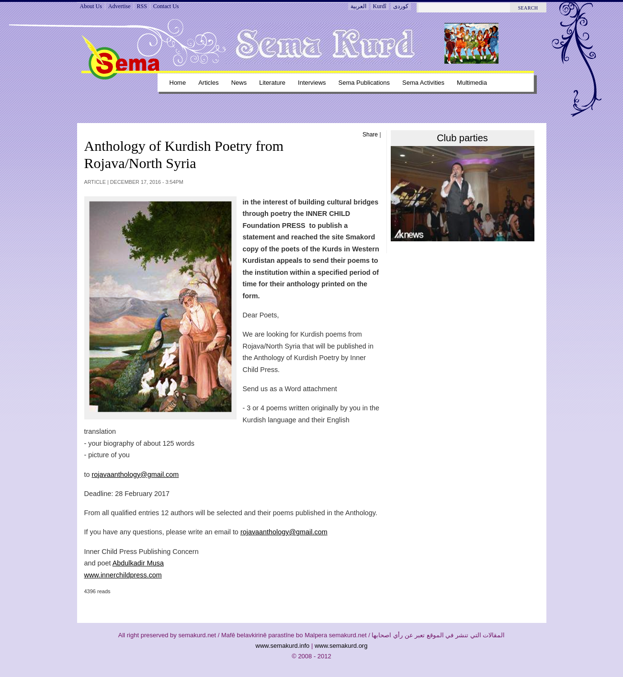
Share (370, 134)
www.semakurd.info (283, 645)
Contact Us (166, 6)
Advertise (119, 6)
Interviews (312, 82)
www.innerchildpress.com (123, 575)
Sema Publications (364, 82)
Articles (208, 82)
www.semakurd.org (341, 645)
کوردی (400, 6)
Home (178, 82)
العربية (358, 6)
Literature (272, 82)
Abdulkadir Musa (138, 563)
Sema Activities (423, 82)
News (239, 82)
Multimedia (472, 82)
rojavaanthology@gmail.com (135, 474)
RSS (142, 6)
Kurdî (379, 6)
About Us (91, 6)
